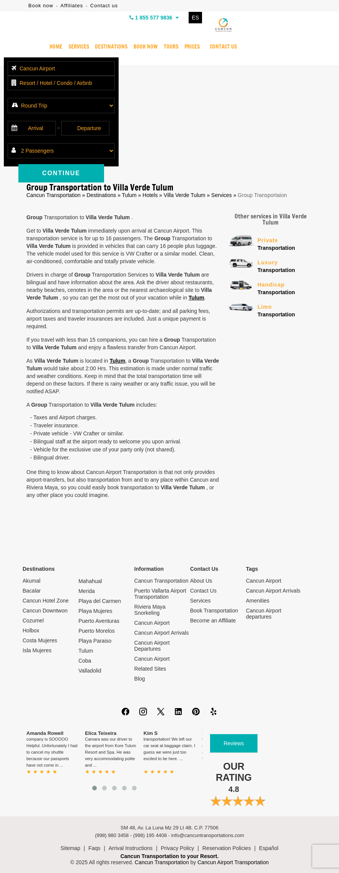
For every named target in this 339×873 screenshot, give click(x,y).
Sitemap (70, 848)
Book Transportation (214, 611)
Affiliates (71, 5)
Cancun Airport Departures (152, 646)
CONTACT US (223, 47)
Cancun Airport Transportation (233, 862)
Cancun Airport (152, 623)
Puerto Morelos (96, 631)
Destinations (101, 195)
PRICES (192, 47)
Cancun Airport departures (264, 614)
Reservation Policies (226, 848)
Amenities (257, 601)
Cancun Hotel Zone (46, 601)
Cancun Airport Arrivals (161, 633)
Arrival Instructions (131, 848)
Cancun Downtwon (45, 611)
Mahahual (90, 581)
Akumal (32, 581)
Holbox (31, 630)
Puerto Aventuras (98, 621)
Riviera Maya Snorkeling (150, 610)
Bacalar (32, 591)
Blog (139, 679)
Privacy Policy (177, 848)
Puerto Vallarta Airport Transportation (160, 594)
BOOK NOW (146, 47)
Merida (86, 591)
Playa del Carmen (99, 601)
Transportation (285, 243)
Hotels (150, 195)
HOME (55, 47)
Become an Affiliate (213, 620)
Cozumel (33, 620)
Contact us (104, 5)
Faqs (94, 848)
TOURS (171, 47)
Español (269, 848)
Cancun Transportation (53, 195)
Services (221, 195)
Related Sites (150, 669)
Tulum (129, 195)
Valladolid (89, 671)
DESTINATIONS (111, 47)
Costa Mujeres (40, 640)
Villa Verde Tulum (185, 195)
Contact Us (203, 591)
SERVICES (78, 47)
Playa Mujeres (95, 611)
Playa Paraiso (94, 641)
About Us (201, 581)
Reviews (234, 743)
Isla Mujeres (37, 650)
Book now (40, 5)
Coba (84, 661)
